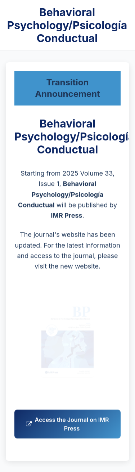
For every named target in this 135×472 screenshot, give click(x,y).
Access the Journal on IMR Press (67, 426)
